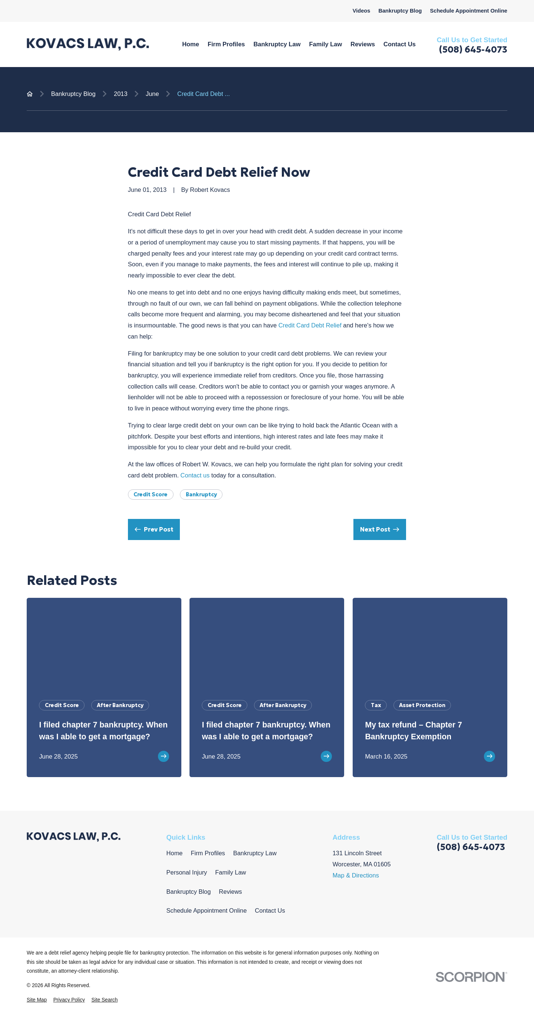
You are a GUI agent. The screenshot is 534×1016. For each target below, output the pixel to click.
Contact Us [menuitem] (399, 44)
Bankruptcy (201, 494)
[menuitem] (37, 1000)
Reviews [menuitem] (362, 44)
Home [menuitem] (190, 44)
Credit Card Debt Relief (310, 325)
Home (175, 853)
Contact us (195, 475)
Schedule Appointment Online (468, 11)
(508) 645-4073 (473, 49)
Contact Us (270, 910)
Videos (361, 11)
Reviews (230, 891)
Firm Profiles (208, 853)
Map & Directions (356, 875)
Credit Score (151, 494)
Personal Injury (187, 872)
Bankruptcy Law (255, 853)
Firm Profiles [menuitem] (226, 44)
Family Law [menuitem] (325, 44)
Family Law (230, 872)
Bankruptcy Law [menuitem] (276, 44)
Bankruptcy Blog (400, 11)
